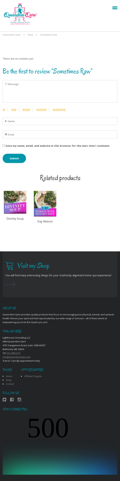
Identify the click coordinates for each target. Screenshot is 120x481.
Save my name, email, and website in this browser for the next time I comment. (58, 145)
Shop (9, 380)
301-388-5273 (13, 353)
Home (9, 376)
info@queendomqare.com (17, 356)
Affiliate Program (33, 376)
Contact (10, 383)
